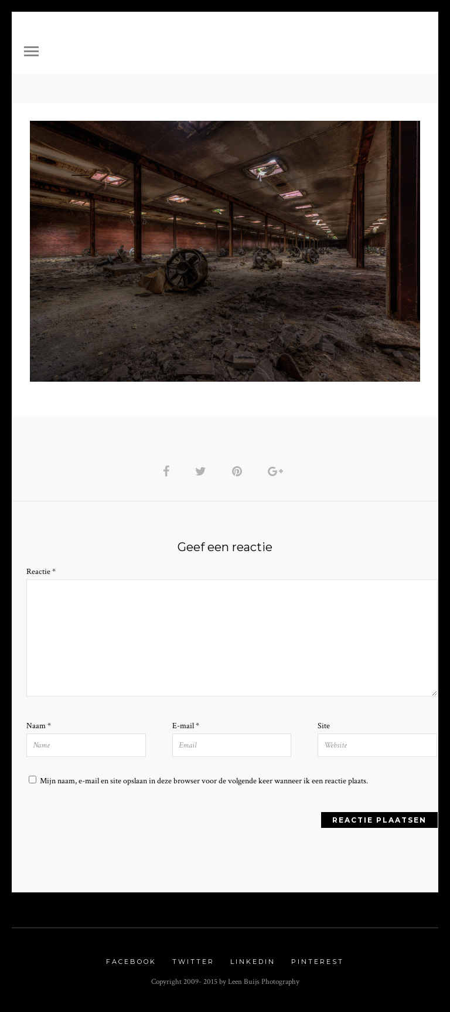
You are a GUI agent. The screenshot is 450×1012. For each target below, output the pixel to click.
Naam (38, 726)
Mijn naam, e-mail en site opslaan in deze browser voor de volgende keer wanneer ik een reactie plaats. (204, 781)
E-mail (185, 726)
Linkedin (252, 961)
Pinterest (317, 961)
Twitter (193, 961)
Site (324, 726)
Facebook (131, 961)
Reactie (41, 571)
